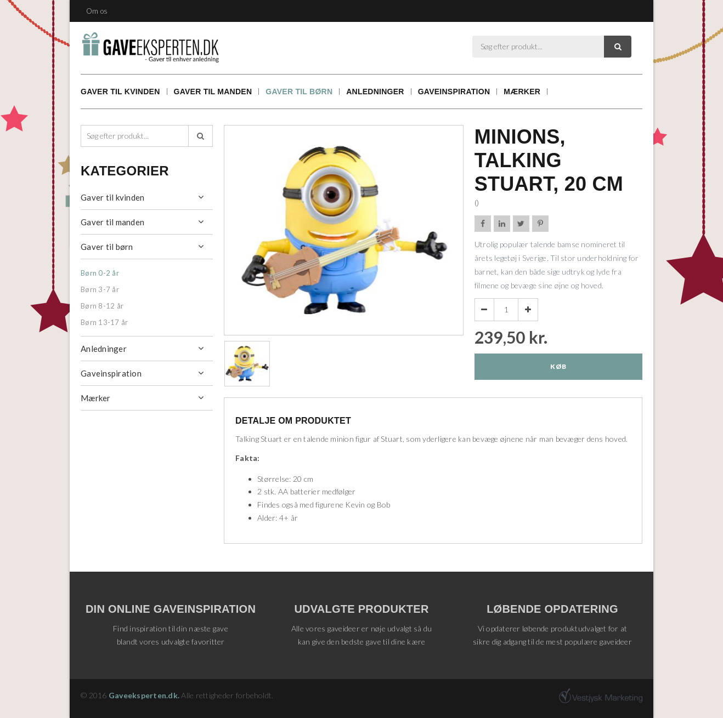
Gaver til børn (299, 91)
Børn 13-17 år (104, 322)
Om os (97, 11)
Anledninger (375, 91)
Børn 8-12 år (102, 305)
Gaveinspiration (454, 91)
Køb (558, 366)
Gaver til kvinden (120, 91)
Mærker (522, 91)
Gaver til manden (213, 91)
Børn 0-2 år (100, 273)
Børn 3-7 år (100, 289)
